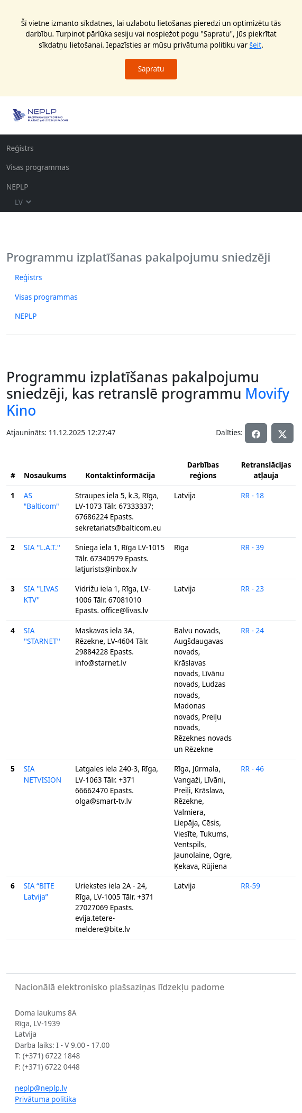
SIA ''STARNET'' (42, 635)
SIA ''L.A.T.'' (42, 547)
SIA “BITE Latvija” (39, 891)
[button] (282, 433)
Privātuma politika (45, 1099)
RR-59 (250, 886)
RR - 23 (252, 589)
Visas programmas (37, 167)
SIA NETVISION (42, 774)
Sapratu (151, 69)
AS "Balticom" (41, 500)
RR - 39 (252, 547)
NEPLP (17, 187)
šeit (256, 45)
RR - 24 (252, 630)
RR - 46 (252, 769)
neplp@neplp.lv (41, 1088)
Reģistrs (20, 148)
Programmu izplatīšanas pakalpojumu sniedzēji (138, 257)
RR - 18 (252, 495)
